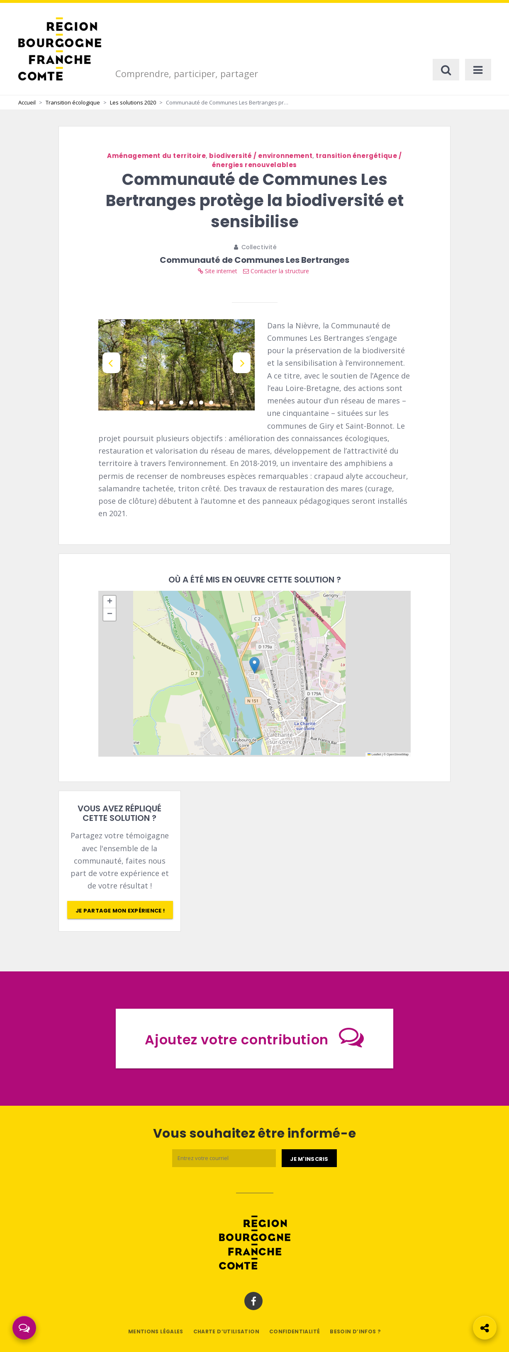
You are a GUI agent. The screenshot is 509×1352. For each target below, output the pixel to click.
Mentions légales (155, 1331)
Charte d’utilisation (226, 1331)
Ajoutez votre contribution (254, 1036)
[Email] (224, 1158)
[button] (254, 665)
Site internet (217, 271)
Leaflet (374, 754)
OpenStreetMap (398, 754)
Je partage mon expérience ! (120, 911)
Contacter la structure (276, 271)
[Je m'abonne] (309, 1158)
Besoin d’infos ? (355, 1331)
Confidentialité (294, 1331)
